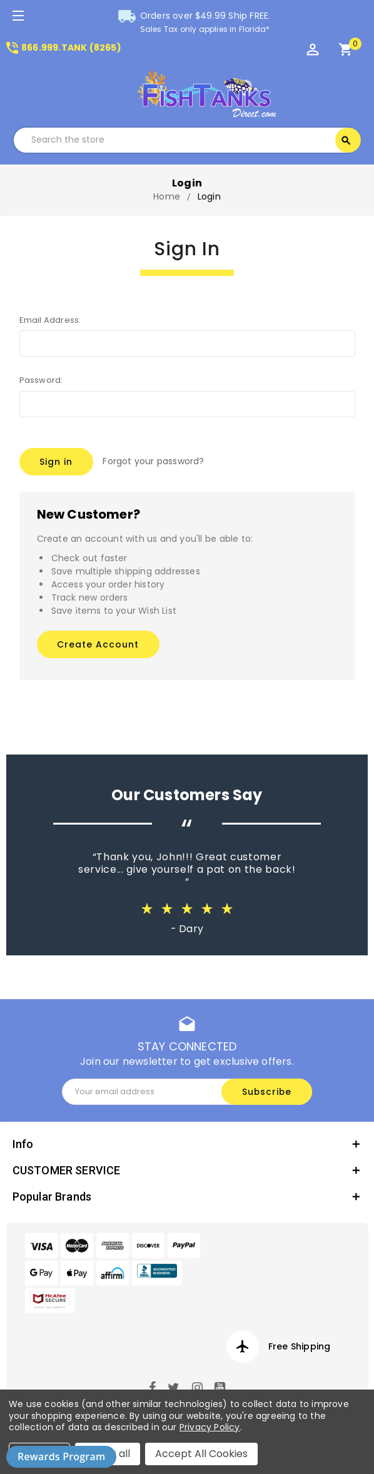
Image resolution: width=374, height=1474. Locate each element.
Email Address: (50, 320)
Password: (41, 380)
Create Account (98, 641)
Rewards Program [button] (61, 1456)
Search (345, 141)
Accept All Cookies (201, 1453)
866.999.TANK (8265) (62, 47)
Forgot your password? (154, 461)
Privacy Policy (209, 1427)
